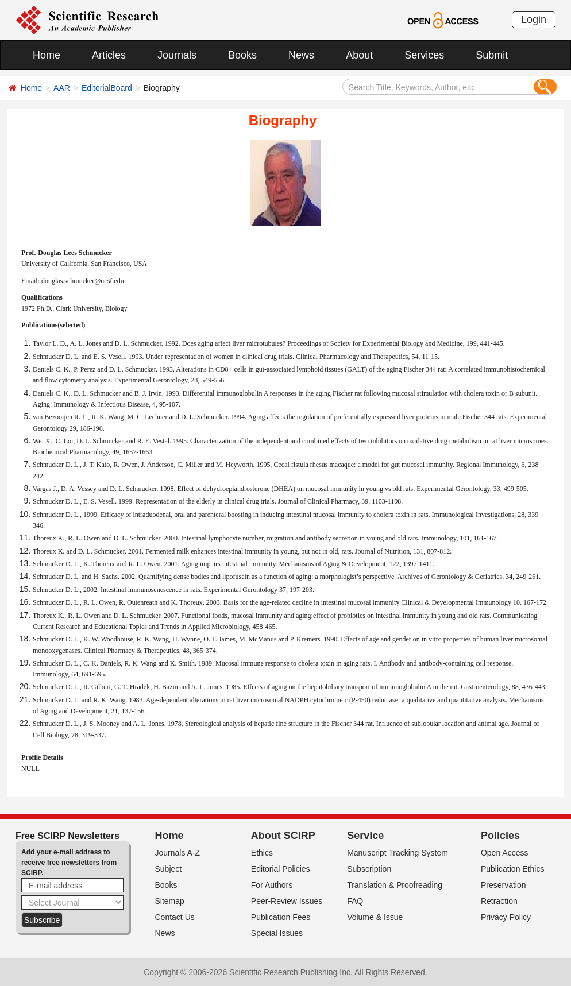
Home (46, 55)
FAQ (355, 901)
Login (533, 19)
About (359, 55)
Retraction (499, 901)
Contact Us (175, 917)
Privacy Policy (506, 917)
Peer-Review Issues (287, 901)
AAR (61, 87)
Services (424, 55)
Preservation (503, 885)
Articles (109, 55)
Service (365, 835)
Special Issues (277, 933)
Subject (168, 868)
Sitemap (169, 901)
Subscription (369, 868)
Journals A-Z (177, 852)
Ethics (262, 852)
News (301, 55)
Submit (492, 55)
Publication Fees (281, 917)
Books (242, 55)
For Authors (271, 885)
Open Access (504, 852)
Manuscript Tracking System (397, 852)
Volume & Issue (375, 917)
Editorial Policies (280, 868)
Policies (500, 835)
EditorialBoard (107, 87)
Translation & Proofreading (394, 885)
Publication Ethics (513, 868)
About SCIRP (283, 835)
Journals (176, 55)
